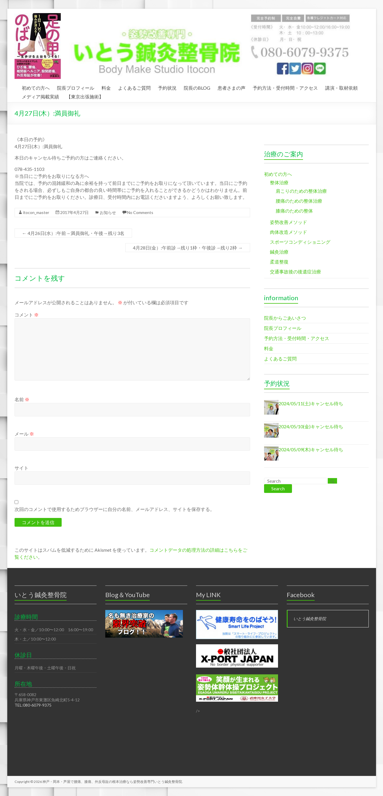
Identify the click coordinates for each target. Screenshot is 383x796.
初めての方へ (36, 87)
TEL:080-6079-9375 (33, 705)
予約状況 (167, 87)
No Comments (140, 212)
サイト (21, 467)
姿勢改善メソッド (288, 222)
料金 (106, 87)
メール (24, 433)
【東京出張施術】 (85, 96)
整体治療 (279, 182)
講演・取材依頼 (341, 87)
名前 (22, 399)
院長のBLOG (197, 87)
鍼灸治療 (279, 251)
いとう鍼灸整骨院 (309, 618)
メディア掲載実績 (40, 96)
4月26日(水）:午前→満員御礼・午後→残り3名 (73, 233)
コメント (27, 314)
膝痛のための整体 (294, 210)
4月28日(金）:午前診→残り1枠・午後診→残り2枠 (188, 247)
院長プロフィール (75, 87)
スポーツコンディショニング (300, 242)
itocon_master (36, 212)
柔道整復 (279, 261)
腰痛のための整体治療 (299, 201)
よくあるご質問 (134, 87)
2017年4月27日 (74, 212)
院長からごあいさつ (285, 318)
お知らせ (108, 212)
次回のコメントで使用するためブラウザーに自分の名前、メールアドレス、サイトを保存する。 (115, 509)
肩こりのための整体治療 (301, 191)
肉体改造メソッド (288, 232)
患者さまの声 (231, 87)
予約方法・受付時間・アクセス (285, 87)
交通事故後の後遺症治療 (295, 271)
